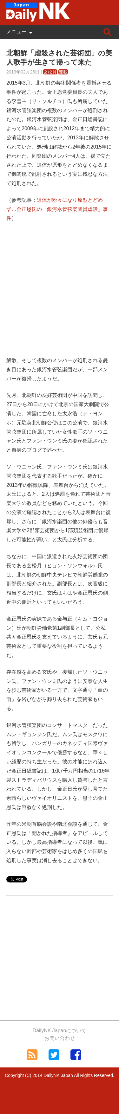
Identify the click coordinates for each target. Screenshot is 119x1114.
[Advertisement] (59, 294)
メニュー (16, 31)
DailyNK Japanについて (60, 1030)
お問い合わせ (59, 1038)
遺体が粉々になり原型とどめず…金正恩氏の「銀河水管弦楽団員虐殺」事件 (57, 209)
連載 (63, 71)
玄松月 (50, 71)
